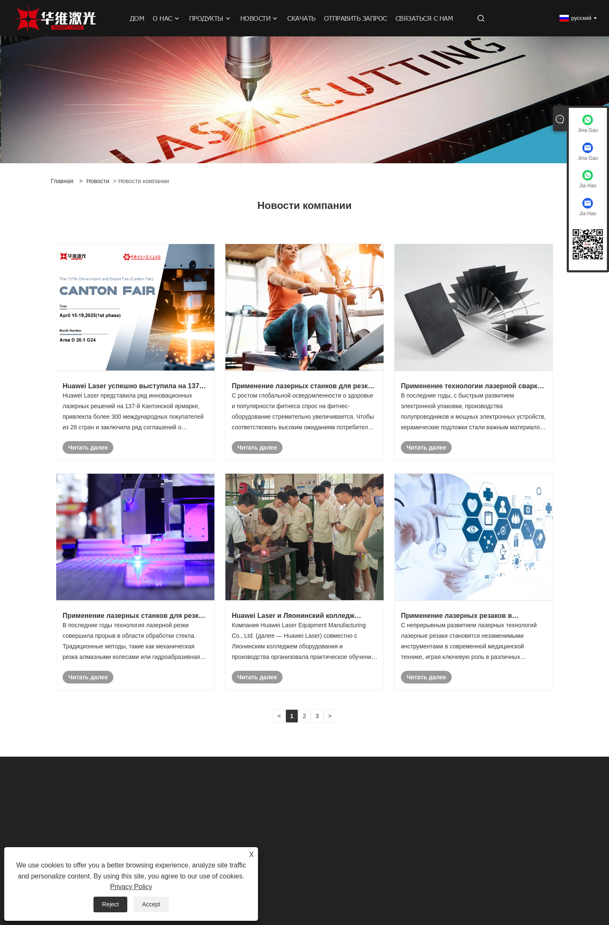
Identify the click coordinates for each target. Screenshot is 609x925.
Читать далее (87, 447)
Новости (97, 181)
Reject (110, 904)
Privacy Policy (131, 886)
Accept (151, 904)
